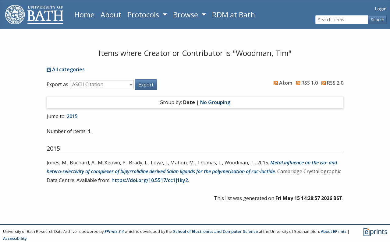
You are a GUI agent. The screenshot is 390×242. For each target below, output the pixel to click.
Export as (57, 84)
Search (377, 20)
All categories (66, 69)
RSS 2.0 (331, 82)
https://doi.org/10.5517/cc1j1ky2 (150, 180)
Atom (281, 82)
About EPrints (333, 231)
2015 (72, 116)
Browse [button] (186, 14)
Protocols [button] (144, 14)
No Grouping (215, 102)
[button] (146, 84)
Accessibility (15, 238)
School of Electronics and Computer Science (215, 231)
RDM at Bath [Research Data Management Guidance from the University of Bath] (233, 14)
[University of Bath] (34, 14)
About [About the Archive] (111, 14)
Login (381, 9)
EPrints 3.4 (114, 231)
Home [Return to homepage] (84, 14)
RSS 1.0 (305, 82)
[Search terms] (341, 20)
